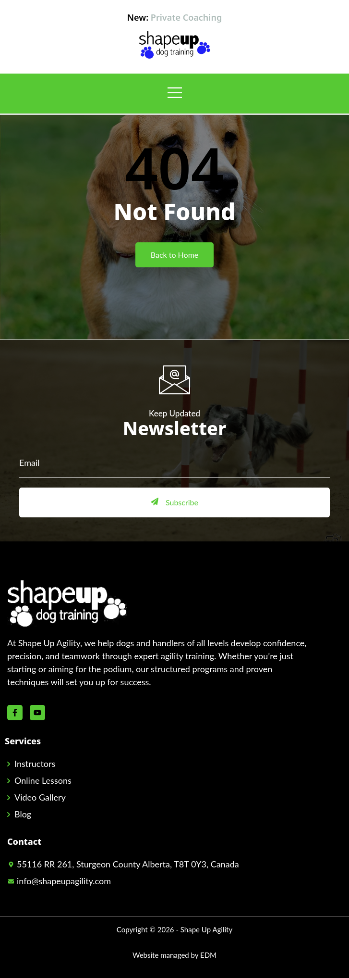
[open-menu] (174, 93)
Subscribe (174, 502)
